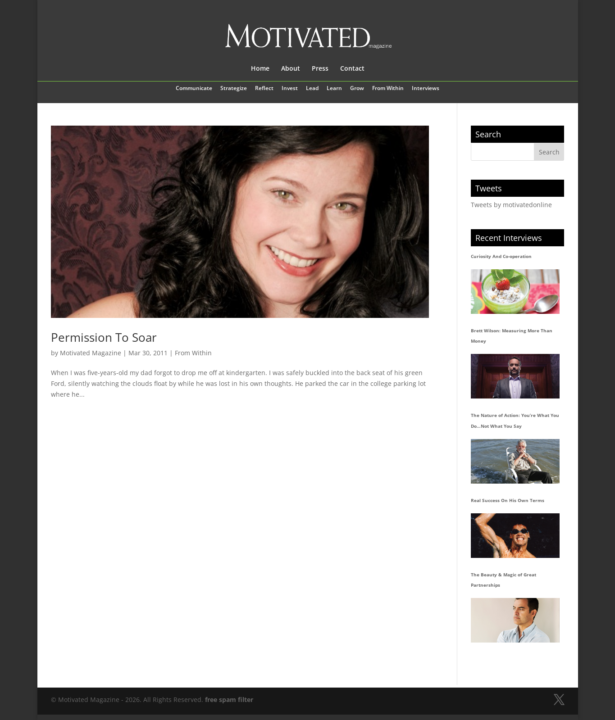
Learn (334, 89)
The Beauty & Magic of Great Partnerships (503, 580)
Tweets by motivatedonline (511, 204)
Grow (357, 89)
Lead (312, 89)
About (290, 68)
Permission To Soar (104, 337)
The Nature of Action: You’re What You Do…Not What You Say (515, 420)
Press (320, 68)
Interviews (425, 89)
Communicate (194, 89)
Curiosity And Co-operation (501, 256)
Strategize (233, 89)
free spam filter (229, 699)
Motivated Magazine (90, 353)
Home (260, 68)
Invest (290, 89)
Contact (352, 68)
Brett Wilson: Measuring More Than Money (511, 335)
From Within (388, 89)
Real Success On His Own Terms (507, 500)
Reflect (264, 89)
